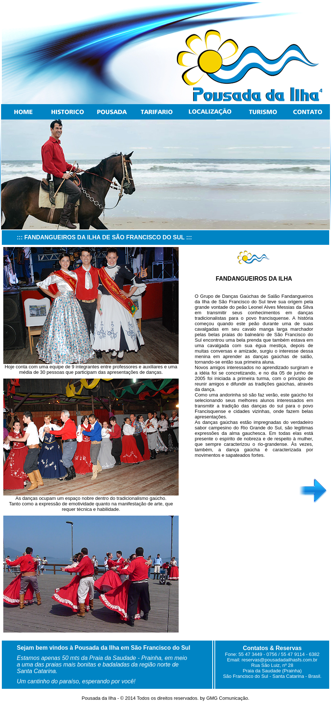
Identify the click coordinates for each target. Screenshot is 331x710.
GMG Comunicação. (227, 698)
